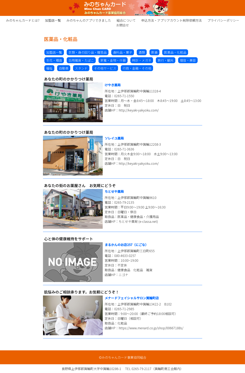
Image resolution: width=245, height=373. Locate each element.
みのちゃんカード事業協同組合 (122, 8)
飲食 (154, 52)
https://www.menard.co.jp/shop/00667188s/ (151, 328)
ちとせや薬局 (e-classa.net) (138, 221)
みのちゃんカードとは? (22, 20)
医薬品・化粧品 (175, 52)
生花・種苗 (54, 60)
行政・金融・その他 (137, 68)
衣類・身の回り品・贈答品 (87, 52)
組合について (126, 20)
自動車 (63, 68)
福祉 (49, 68)
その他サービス (105, 68)
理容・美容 (188, 60)
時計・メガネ (141, 60)
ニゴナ (123, 274)
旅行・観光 (166, 60)
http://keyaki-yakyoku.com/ (139, 110)
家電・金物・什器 (113, 60)
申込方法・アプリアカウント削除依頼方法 (171, 20)
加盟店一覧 (53, 20)
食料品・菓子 (122, 52)
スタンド (81, 68)
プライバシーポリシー (223, 20)
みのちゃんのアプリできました (88, 20)
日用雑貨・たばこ (81, 60)
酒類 (142, 52)
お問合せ (122, 25)
